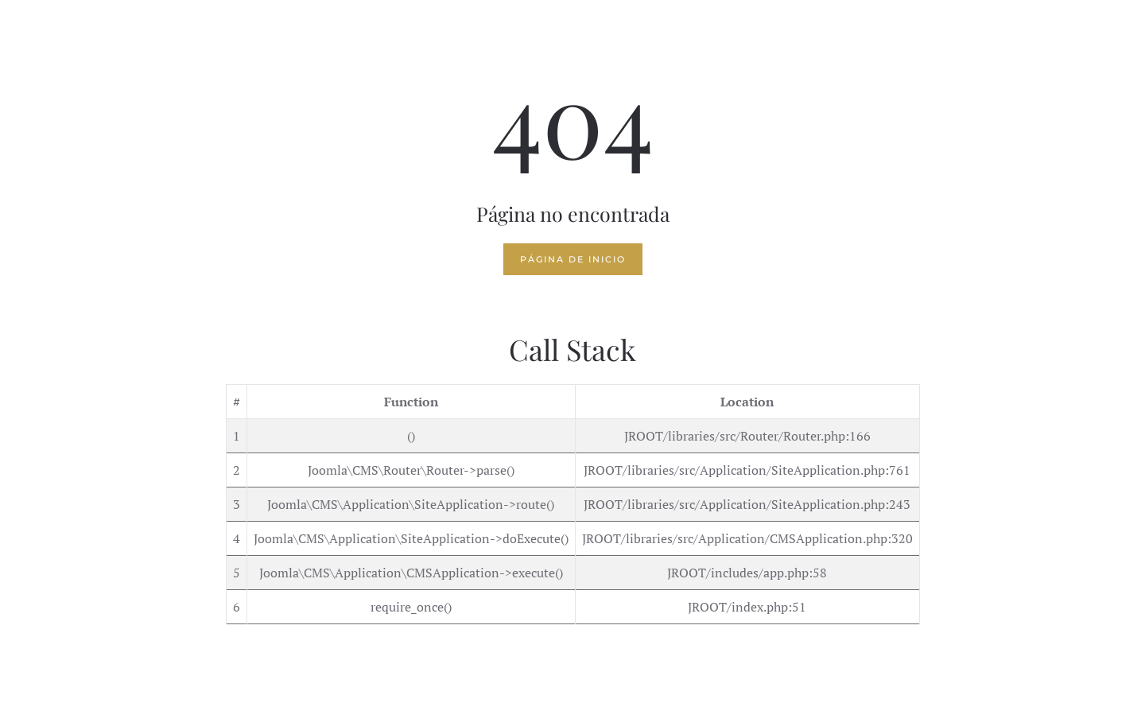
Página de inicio (573, 259)
